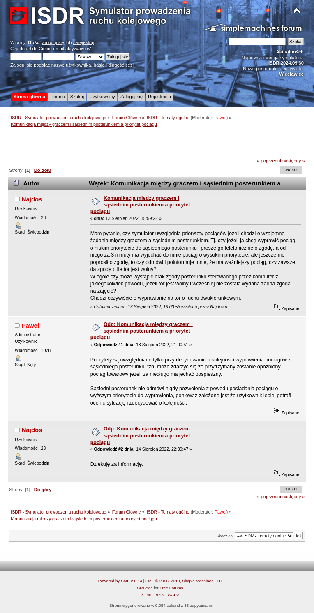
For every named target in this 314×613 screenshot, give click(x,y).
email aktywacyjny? (73, 48)
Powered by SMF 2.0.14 (120, 580)
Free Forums (171, 587)
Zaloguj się (53, 42)
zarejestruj (84, 42)
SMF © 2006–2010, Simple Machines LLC (183, 580)
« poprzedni (269, 160)
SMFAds (145, 587)
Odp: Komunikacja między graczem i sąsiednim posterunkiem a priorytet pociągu (141, 331)
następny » (293, 160)
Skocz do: (225, 536)
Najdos (32, 199)
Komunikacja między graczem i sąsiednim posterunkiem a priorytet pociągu (140, 204)
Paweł (220, 117)
